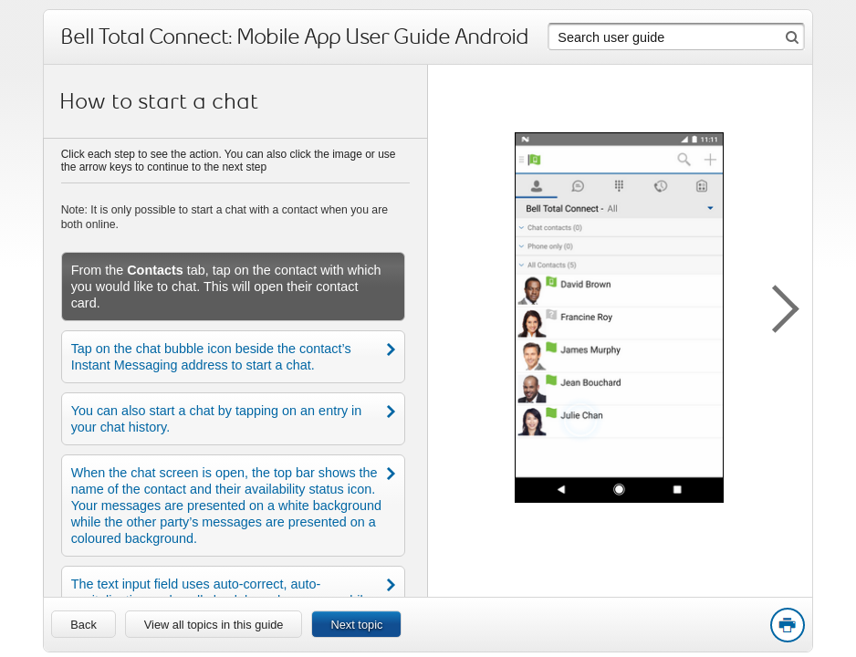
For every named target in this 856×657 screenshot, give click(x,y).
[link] (83, 624)
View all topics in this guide (214, 624)
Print (786, 626)
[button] (775, 305)
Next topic (356, 624)
